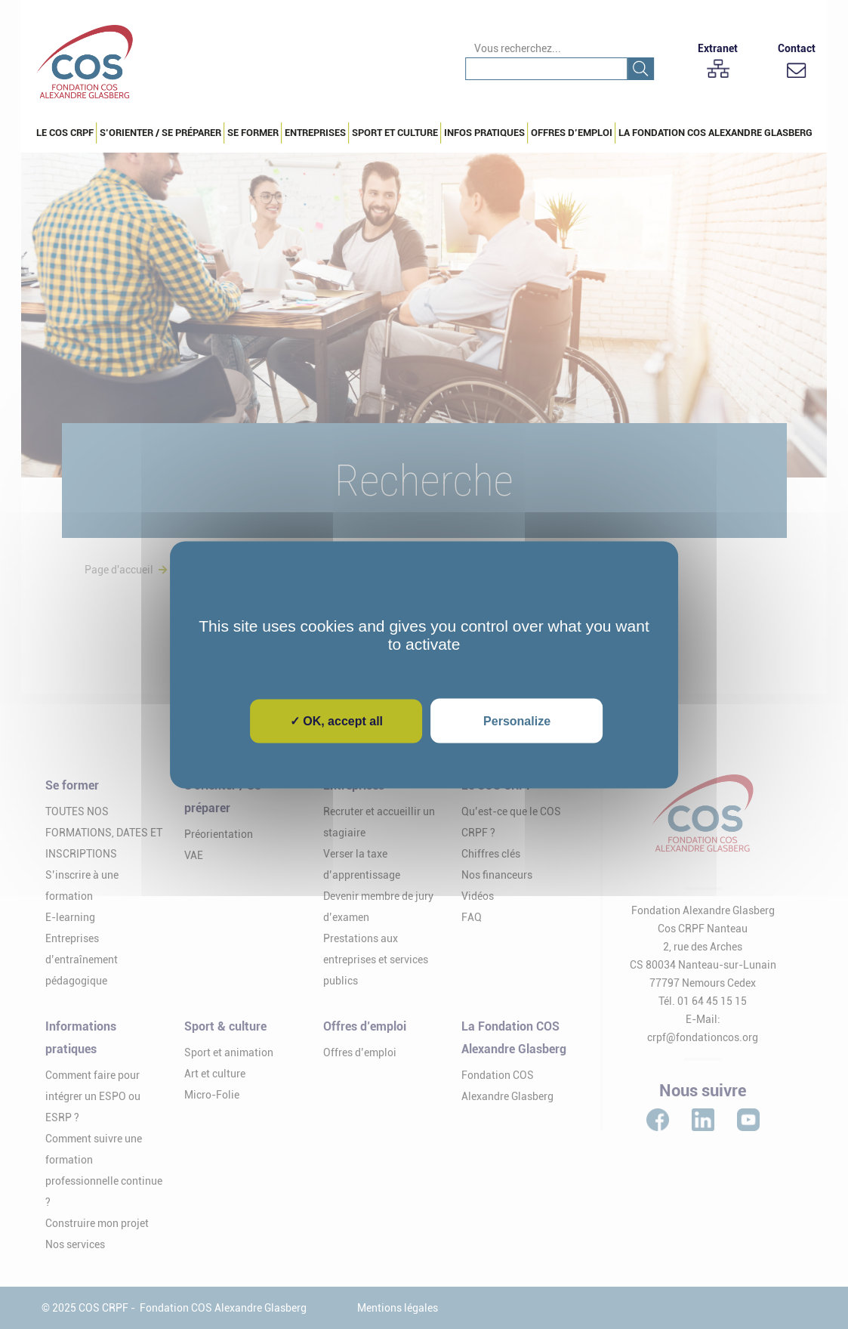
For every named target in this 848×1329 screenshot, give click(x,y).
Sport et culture (395, 132)
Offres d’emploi (571, 132)
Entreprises (315, 132)
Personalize (516, 720)
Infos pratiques (484, 132)
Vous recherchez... (517, 48)
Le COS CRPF (65, 132)
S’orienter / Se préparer (160, 132)
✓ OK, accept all (336, 720)
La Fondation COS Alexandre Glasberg (715, 132)
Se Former (253, 132)
